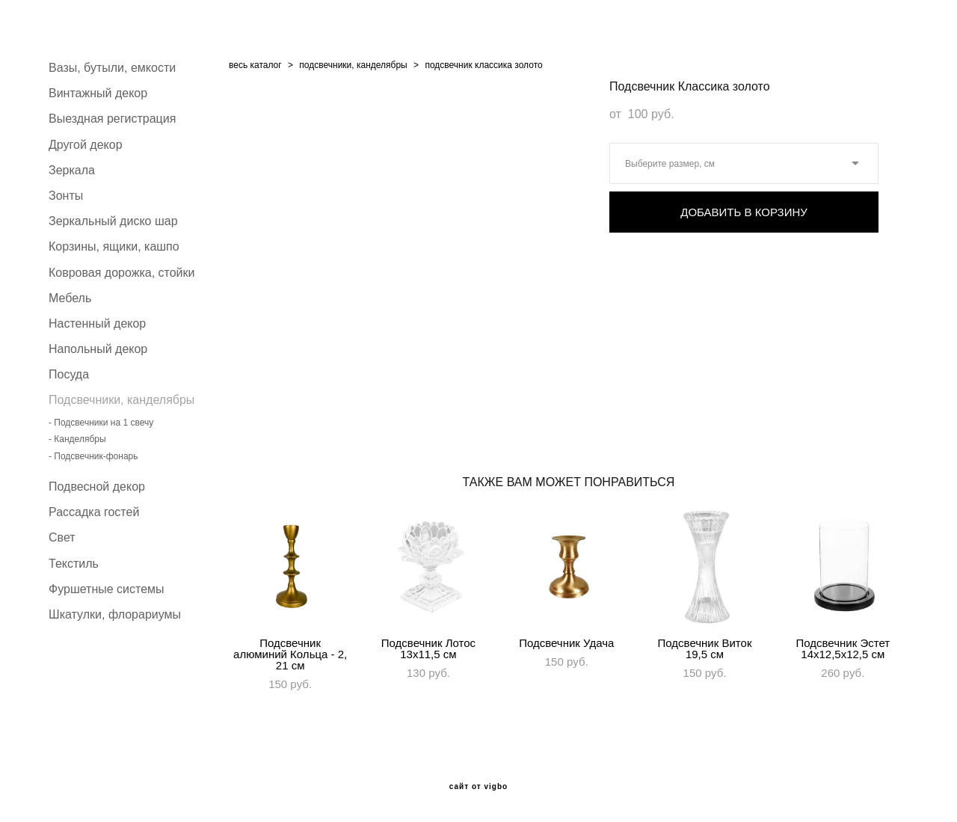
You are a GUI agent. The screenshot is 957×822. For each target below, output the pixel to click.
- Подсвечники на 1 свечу (101, 422)
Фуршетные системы (106, 589)
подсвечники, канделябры (353, 65)
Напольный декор (98, 349)
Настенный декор (97, 323)
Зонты (66, 195)
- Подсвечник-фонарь (93, 456)
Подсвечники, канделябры (121, 399)
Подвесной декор (97, 486)
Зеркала (72, 170)
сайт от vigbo (478, 787)
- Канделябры (77, 439)
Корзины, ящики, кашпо (114, 246)
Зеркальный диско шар (113, 221)
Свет (62, 537)
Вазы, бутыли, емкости (112, 67)
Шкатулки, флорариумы (115, 614)
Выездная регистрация (112, 118)
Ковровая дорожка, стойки (121, 272)
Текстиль (74, 563)
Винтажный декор (98, 93)
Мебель (70, 298)
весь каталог (255, 65)
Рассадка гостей (94, 512)
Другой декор (86, 144)
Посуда (69, 374)
